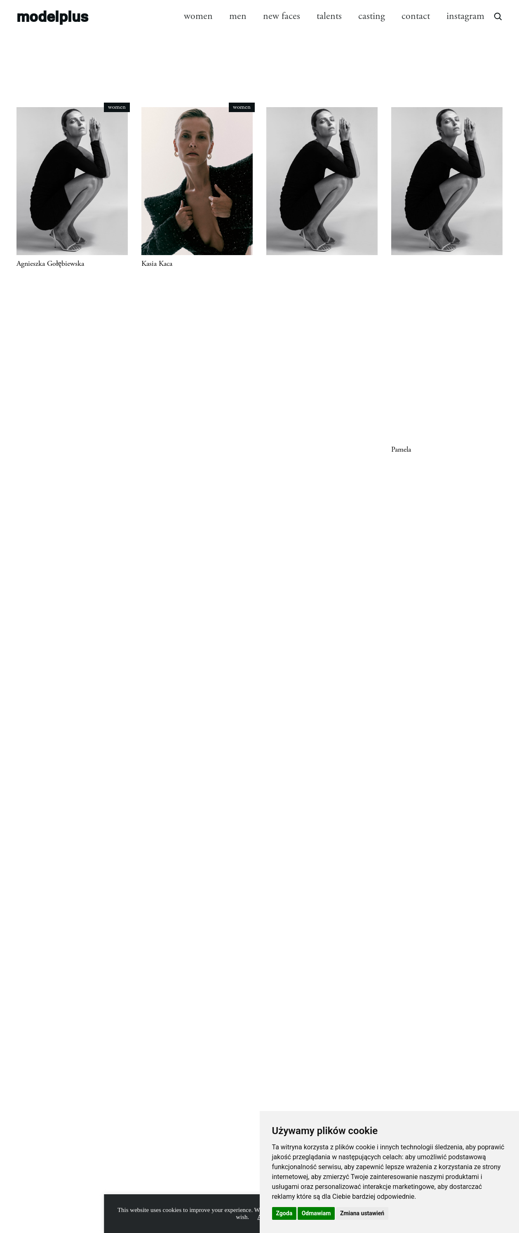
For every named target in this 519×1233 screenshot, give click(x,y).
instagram (465, 16)
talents (329, 16)
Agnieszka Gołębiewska (50, 263)
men (238, 16)
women (198, 16)
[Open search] (498, 16)
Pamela (401, 449)
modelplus (52, 16)
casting (371, 16)
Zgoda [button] (284, 1213)
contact (416, 16)
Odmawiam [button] (316, 1213)
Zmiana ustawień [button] (362, 1213)
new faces (281, 16)
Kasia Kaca (156, 263)
